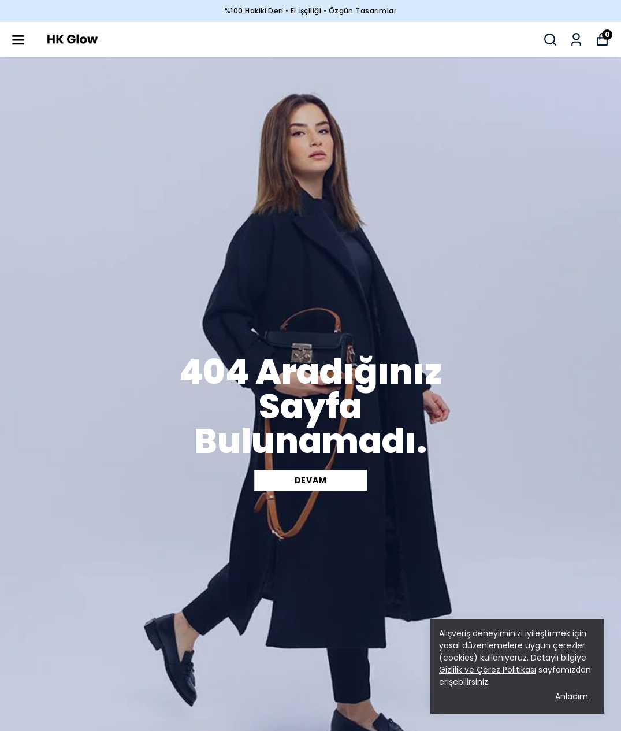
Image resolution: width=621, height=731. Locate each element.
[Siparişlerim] (576, 39)
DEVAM (311, 480)
